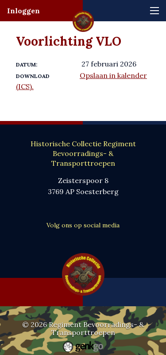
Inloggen (23, 10)
